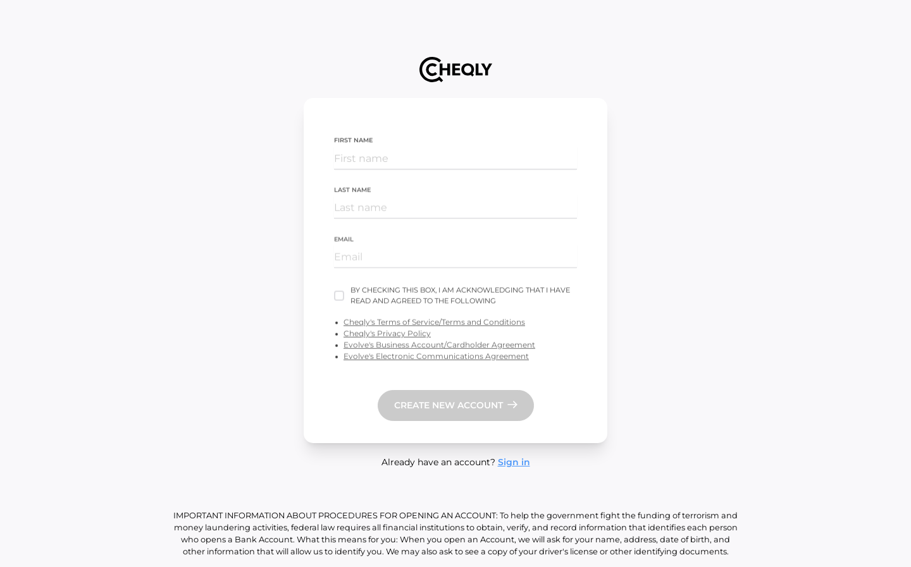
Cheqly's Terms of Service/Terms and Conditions (434, 322)
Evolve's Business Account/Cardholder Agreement (439, 345)
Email (344, 239)
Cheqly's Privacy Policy (387, 334)
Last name (352, 189)
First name (353, 140)
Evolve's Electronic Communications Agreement (436, 357)
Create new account (448, 405)
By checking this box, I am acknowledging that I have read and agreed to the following (460, 296)
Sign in (514, 462)
